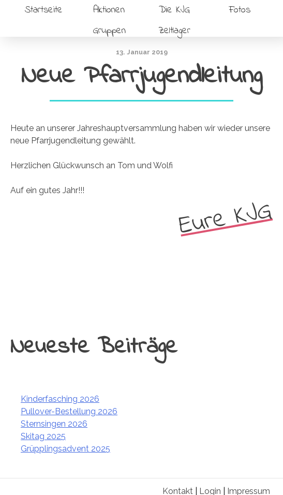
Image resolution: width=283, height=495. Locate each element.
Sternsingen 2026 (54, 424)
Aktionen (109, 10)
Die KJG (174, 10)
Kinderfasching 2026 (60, 399)
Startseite (44, 10)
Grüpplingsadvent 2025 (65, 449)
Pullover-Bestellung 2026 (69, 411)
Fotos (239, 10)
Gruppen (109, 31)
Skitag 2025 (43, 436)
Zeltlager (174, 31)
